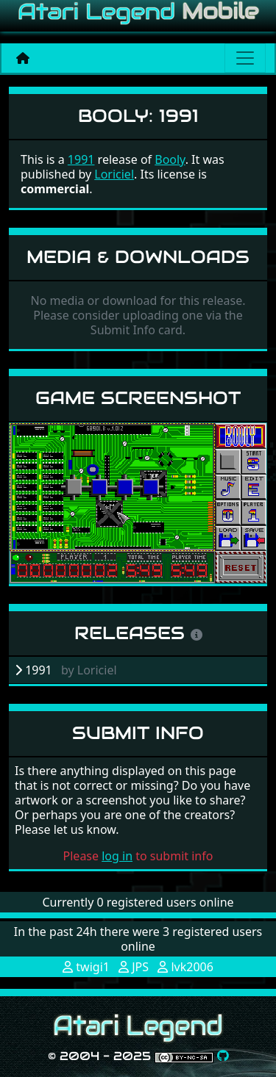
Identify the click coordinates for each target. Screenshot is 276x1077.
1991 (81, 159)
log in (117, 856)
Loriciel (114, 174)
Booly (170, 159)
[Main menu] (245, 58)
